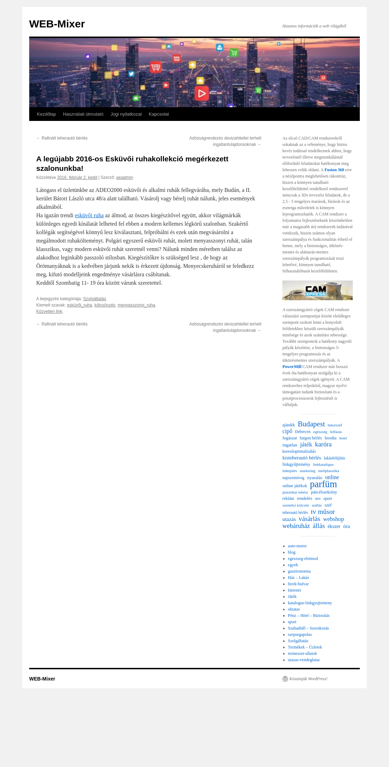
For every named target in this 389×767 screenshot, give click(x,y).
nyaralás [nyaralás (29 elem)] (314, 477)
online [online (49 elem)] (332, 477)
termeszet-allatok (302, 653)
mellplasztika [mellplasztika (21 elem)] (328, 471)
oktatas (294, 609)
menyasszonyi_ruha (136, 305)
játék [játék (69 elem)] (306, 444)
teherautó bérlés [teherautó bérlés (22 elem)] (295, 512)
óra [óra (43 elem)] (346, 526)
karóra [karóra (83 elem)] (323, 444)
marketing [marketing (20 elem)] (307, 471)
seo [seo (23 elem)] (318, 498)
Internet (294, 590)
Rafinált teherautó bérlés (62, 138)
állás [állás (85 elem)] (319, 526)
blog (291, 552)
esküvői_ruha (79, 305)
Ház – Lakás (298, 577)
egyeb (293, 564)
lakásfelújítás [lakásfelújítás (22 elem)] (334, 458)
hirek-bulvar (298, 583)
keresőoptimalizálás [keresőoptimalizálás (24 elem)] (299, 451)
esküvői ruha (89, 215)
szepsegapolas (300, 634)
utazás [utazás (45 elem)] (289, 519)
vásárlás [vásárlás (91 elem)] (309, 519)
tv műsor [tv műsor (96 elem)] (323, 512)
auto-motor (297, 545)
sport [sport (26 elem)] (327, 498)
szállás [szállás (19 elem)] (316, 505)
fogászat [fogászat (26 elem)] (289, 438)
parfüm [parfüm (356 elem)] (323, 484)
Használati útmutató (83, 114)
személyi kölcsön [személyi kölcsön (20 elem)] (295, 505)
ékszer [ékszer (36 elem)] (334, 526)
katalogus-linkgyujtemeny (310, 602)
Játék (292, 596)
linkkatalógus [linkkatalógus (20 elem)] (323, 464)
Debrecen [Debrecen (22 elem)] (303, 432)
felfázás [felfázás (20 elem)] (336, 432)
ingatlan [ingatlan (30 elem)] (289, 444)
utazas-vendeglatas (304, 659)
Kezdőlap (46, 114)
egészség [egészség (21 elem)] (320, 432)
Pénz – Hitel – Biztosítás (309, 615)
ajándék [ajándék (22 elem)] (288, 425)
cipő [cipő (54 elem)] (287, 431)
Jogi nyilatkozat (126, 114)
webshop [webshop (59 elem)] (333, 519)
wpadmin (124, 177)
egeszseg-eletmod (303, 558)
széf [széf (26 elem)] (328, 505)
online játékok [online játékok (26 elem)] (294, 485)
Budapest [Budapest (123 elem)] (311, 424)
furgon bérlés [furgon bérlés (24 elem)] (311, 438)
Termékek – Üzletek (305, 647)
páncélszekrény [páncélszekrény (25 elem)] (324, 492)
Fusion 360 (334, 169)
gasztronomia (299, 571)
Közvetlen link (49, 311)
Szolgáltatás (94, 298)
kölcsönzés (104, 305)
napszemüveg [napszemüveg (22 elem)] (293, 478)
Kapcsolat (159, 114)
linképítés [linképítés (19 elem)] (289, 471)
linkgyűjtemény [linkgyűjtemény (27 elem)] (296, 464)
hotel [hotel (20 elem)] (343, 438)
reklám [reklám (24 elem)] (288, 498)
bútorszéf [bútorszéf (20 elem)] (335, 425)
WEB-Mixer (57, 24)
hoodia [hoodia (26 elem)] (331, 438)
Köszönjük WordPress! (308, 678)
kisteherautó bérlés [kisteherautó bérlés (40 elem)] (301, 457)
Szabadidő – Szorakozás (308, 628)
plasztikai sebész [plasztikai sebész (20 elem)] (295, 492)
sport (292, 621)
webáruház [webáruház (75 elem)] (296, 526)
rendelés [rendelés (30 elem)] (304, 498)
